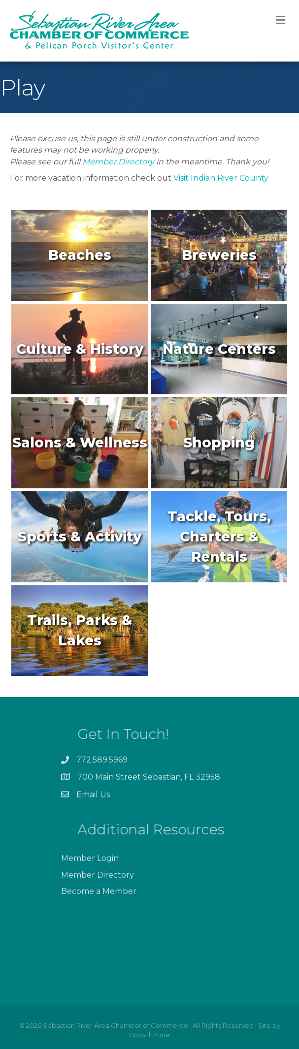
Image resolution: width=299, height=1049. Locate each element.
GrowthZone (149, 1035)
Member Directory (118, 161)
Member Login (90, 879)
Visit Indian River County (220, 178)
